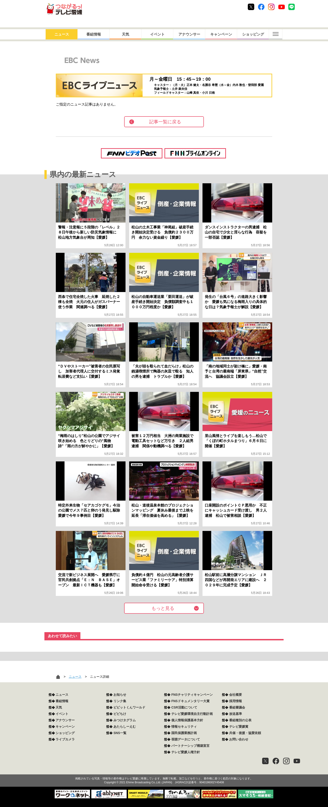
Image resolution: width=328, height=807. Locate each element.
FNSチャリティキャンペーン (192, 694)
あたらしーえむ (124, 726)
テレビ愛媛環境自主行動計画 (192, 714)
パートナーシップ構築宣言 (190, 746)
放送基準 (235, 714)
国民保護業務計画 (184, 733)
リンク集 (119, 701)
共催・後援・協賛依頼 (245, 733)
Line (291, 6)
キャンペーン (221, 34)
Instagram (271, 6)
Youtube (281, 6)
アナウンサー (189, 34)
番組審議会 (237, 707)
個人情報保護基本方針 (187, 720)
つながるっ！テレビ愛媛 (164, 770)
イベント (157, 34)
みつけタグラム (124, 720)
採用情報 (235, 701)
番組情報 (93, 34)
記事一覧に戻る (165, 121)
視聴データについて (185, 739)
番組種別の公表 (240, 720)
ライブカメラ (65, 739)
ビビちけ (119, 714)
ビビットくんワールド (129, 707)
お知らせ (119, 694)
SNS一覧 (119, 733)
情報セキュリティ (184, 726)
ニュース (61, 34)
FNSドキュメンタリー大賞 (190, 701)
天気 (125, 34)
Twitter (251, 6)
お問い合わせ (238, 739)
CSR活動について (184, 707)
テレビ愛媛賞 (238, 726)
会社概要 (235, 694)
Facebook (261, 6)
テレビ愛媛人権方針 (185, 752)
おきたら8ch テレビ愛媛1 (64, 9)
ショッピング (253, 34)
